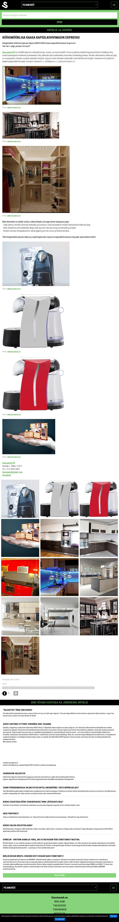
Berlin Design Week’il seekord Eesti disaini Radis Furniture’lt (33, 856)
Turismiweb (59, 909)
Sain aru (113, 916)
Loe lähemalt (60, 919)
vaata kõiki (60, 875)
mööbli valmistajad (87, 688)
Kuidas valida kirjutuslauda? (17, 825)
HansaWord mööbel (10, 688)
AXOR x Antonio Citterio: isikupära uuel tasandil (27, 724)
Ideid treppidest (11, 813)
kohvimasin (42, 688)
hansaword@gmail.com (12, 472)
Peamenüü (60, 4)
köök (33, 688)
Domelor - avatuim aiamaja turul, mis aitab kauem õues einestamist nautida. (41, 839)
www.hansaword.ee (14, 107)
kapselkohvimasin (55, 688)
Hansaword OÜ (8, 52)
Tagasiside (59, 905)
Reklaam (59, 901)
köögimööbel (25, 688)
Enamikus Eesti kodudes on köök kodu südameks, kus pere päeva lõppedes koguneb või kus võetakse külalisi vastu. (41, 805)
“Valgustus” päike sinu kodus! (17, 710)
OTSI (59, 22)
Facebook (6, 475)
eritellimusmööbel (70, 688)
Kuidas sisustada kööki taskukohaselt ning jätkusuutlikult (33, 802)
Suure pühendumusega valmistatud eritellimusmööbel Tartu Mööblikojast (41, 787)
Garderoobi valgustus (14, 773)
